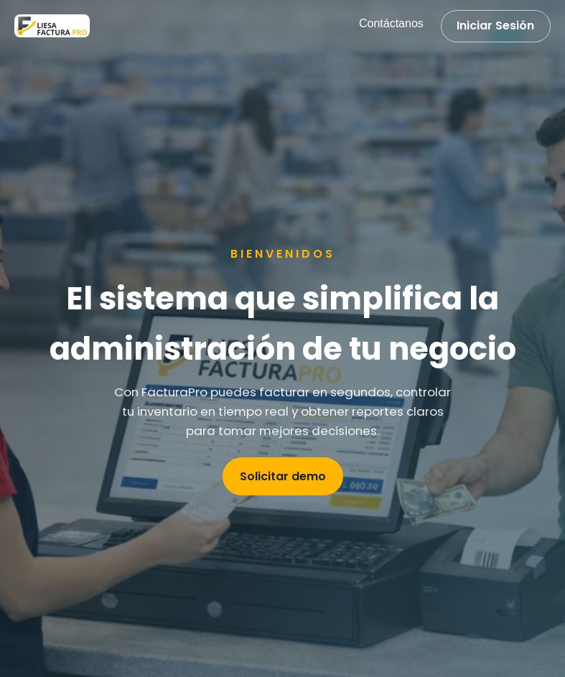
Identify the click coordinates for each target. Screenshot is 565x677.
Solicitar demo (283, 476)
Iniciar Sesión (495, 25)
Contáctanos (391, 23)
